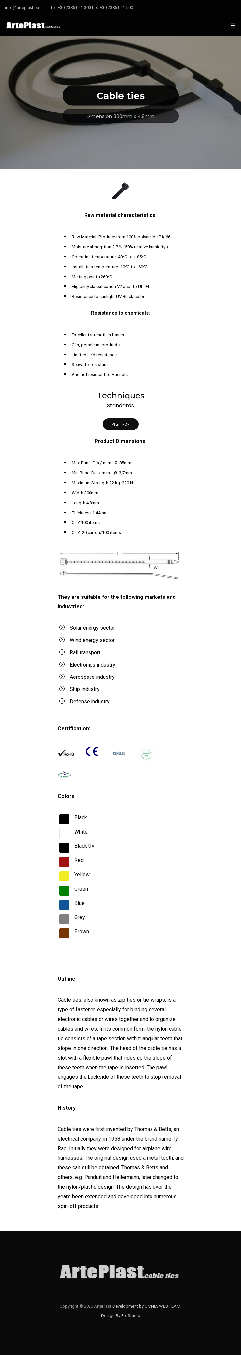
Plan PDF (121, 424)
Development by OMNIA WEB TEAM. (146, 1306)
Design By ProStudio (120, 1315)
